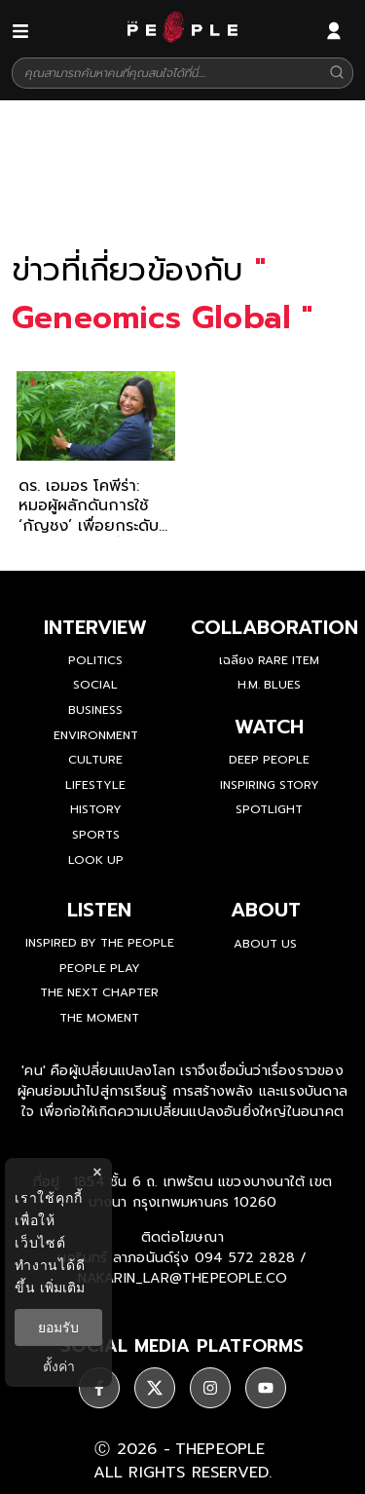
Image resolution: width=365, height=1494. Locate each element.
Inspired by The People (99, 943)
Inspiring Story (269, 785)
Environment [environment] (96, 735)
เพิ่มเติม (62, 1287)
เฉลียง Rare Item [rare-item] (269, 660)
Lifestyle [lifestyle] (95, 785)
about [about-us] (266, 909)
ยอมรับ (58, 1327)
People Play (99, 968)
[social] (99, 1387)
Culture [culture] (95, 759)
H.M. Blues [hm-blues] (269, 684)
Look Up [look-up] (96, 860)
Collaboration (274, 627)
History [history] (96, 809)
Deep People (269, 759)
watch (269, 726)
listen (99, 909)
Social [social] (95, 684)
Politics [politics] (95, 660)
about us (265, 943)
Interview (95, 627)
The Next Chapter (99, 992)
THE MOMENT (99, 1018)
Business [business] (95, 710)
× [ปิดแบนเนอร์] (96, 1172)
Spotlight (269, 809)
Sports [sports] (96, 834)
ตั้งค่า (59, 1366)
